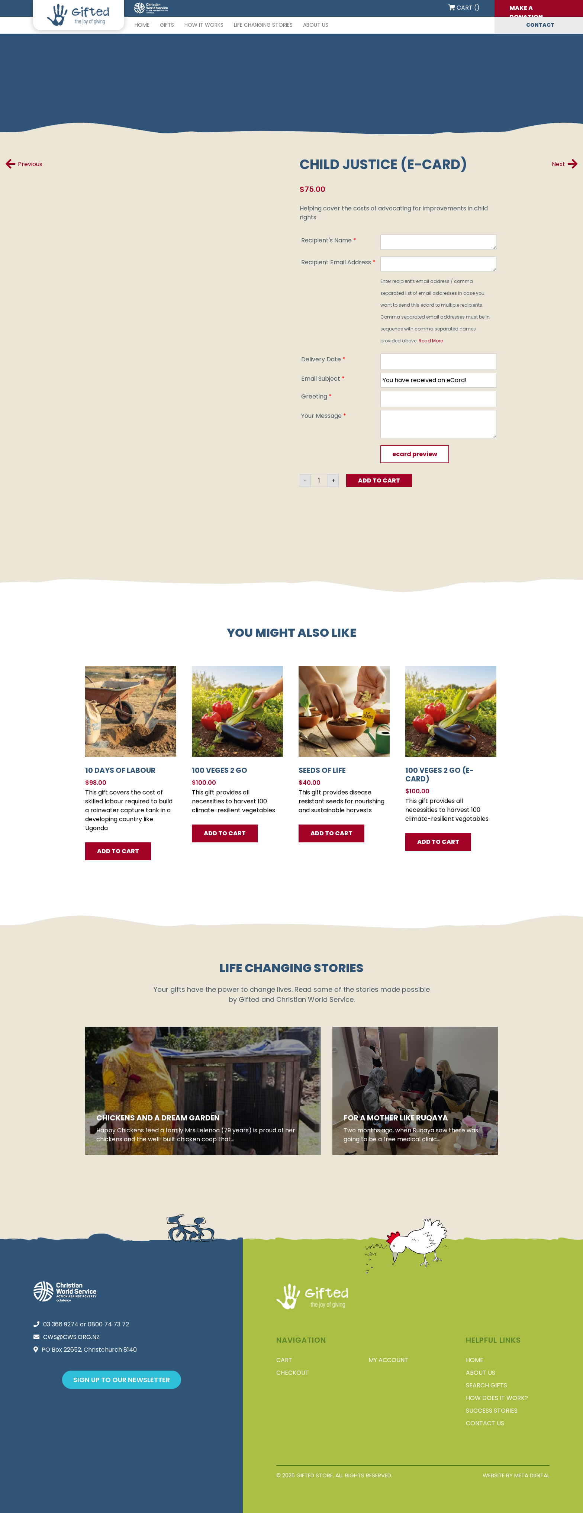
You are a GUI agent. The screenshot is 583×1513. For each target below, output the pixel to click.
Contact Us (485, 1423)
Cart (284, 1360)
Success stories (492, 1410)
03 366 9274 (60, 1324)
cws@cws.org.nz (71, 1337)
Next (564, 164)
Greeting (316, 396)
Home (142, 25)
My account (388, 1360)
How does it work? (497, 1398)
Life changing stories (263, 25)
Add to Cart (379, 480)
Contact (540, 25)
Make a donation (526, 10)
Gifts (167, 25)
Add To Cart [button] (118, 851)
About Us (315, 25)
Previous (24, 164)
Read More (431, 341)
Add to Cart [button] (438, 842)
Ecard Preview (414, 454)
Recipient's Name (328, 240)
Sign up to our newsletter (121, 1379)
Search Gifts (486, 1385)
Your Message (323, 416)
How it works (203, 25)
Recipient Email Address (338, 262)
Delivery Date (323, 359)
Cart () (464, 7)
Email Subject (323, 378)
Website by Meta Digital (516, 1475)
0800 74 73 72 (108, 1324)
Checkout (292, 1372)
